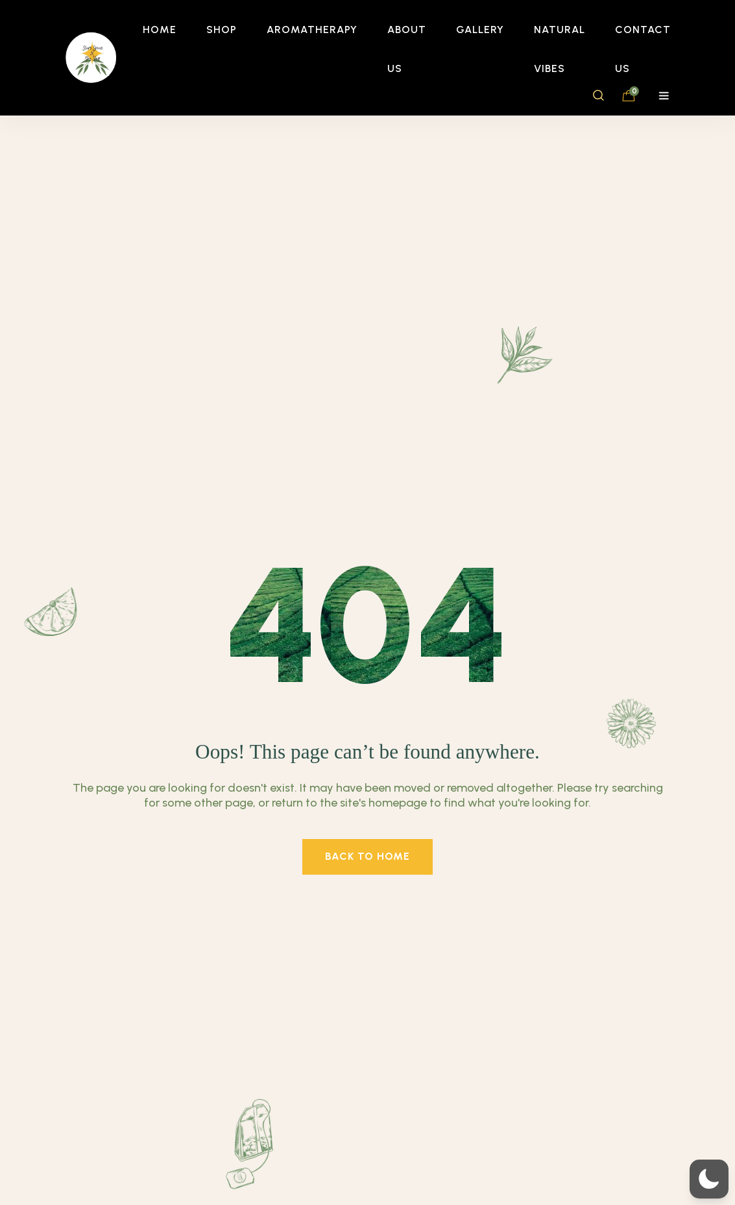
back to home (367, 856)
